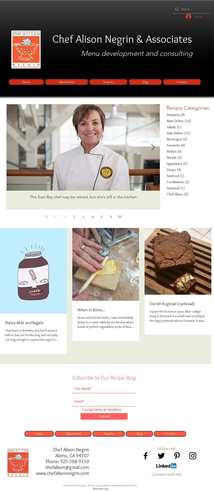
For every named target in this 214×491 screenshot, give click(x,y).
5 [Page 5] (101, 217)
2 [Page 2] (74, 217)
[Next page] (111, 217)
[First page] (46, 217)
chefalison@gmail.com (67, 467)
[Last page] (120, 217)
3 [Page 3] (83, 217)
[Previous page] (56, 217)
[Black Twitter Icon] (161, 455)
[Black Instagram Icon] (192, 455)
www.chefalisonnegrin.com (62, 473)
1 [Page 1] (65, 217)
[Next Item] (153, 147)
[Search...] (191, 9)
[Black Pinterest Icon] (177, 455)
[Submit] (104, 416)
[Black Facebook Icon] (145, 455)
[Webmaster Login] (100, 489)
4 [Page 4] (92, 217)
